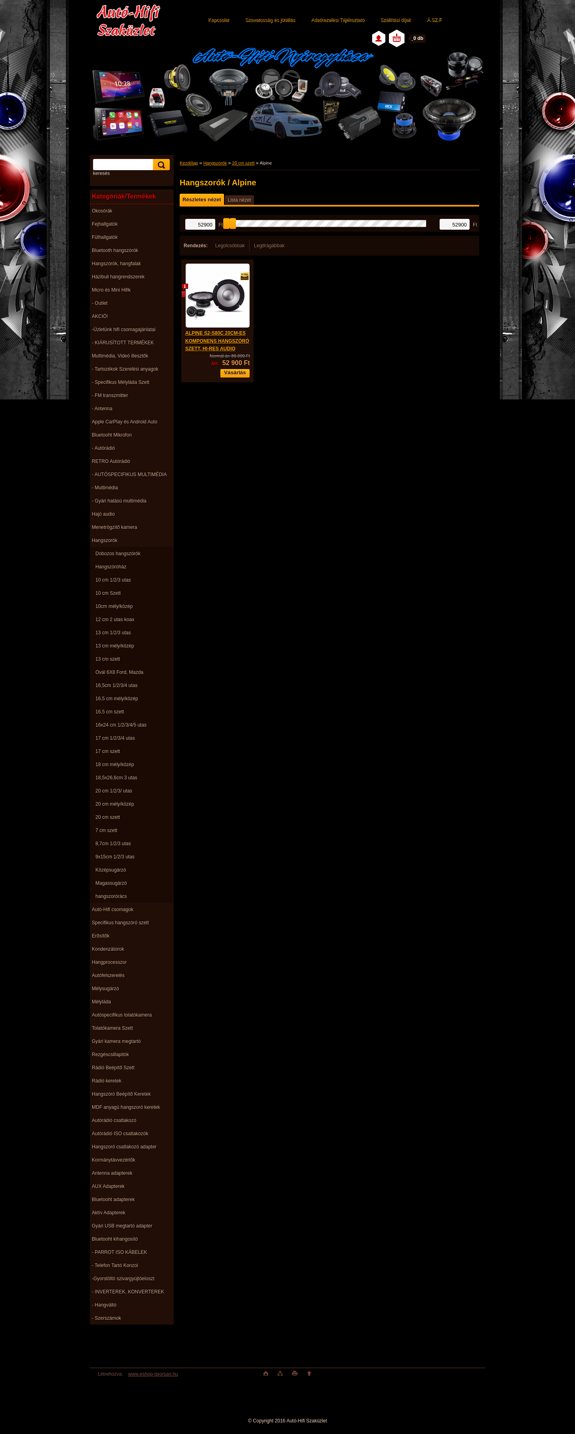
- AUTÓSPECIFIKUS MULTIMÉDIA (129, 474)
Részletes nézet (201, 200)
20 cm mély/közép (114, 804)
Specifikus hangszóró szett (120, 923)
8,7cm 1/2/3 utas (113, 843)
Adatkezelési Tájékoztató (337, 20)
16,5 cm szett (109, 712)
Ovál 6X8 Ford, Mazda (119, 672)
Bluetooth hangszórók (115, 250)
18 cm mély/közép (114, 764)
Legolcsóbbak (230, 245)
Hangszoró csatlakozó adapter (124, 1147)
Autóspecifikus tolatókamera (122, 1015)
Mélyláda (101, 1002)
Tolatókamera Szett (112, 1028)
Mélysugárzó (105, 988)
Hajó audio (103, 514)
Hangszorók (104, 540)
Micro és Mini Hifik (111, 290)
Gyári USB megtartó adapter (122, 1226)
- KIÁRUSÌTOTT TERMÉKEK (123, 343)
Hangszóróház (110, 567)
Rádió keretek (106, 1081)
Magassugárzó (111, 883)
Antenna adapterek (112, 1173)
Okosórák (102, 211)
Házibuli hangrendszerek (118, 277)
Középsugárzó (110, 870)
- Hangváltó (104, 1305)
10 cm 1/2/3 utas (113, 580)
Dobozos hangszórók (118, 553)
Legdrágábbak (269, 245)
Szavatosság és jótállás (270, 20)
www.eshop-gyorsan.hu (153, 1374)
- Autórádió (103, 448)
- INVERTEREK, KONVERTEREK (128, 1292)
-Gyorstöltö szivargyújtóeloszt (123, 1278)
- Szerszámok (106, 1318)
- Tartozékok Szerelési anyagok (125, 369)
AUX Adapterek (108, 1186)
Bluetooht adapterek (113, 1199)
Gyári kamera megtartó (116, 1041)
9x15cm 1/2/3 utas (115, 857)
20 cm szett (107, 817)
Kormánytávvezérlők (113, 1160)
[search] (160, 165)
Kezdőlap (189, 163)
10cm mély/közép (114, 606)
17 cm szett (107, 751)
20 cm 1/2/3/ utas (113, 791)
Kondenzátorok (108, 949)
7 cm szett (106, 830)
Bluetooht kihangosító (115, 1239)
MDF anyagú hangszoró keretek (126, 1107)
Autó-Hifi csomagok (112, 909)
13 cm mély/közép (114, 646)
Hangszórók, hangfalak (116, 263)
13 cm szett (107, 659)
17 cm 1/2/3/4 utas (115, 738)
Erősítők (100, 936)
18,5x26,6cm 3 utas (116, 778)
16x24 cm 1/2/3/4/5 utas (121, 725)
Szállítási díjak (395, 20)
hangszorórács (111, 896)
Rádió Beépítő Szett (113, 1068)
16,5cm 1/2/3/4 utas (116, 685)
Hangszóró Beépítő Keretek (121, 1094)
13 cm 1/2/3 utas (113, 633)
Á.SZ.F (434, 20)
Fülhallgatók (105, 237)
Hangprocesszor (109, 962)
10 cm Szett (108, 593)
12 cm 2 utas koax (114, 619)
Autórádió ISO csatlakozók (120, 1133)
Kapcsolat (218, 20)
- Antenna (102, 408)
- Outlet (99, 303)
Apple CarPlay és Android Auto (124, 422)
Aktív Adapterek (108, 1213)
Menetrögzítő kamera (114, 527)
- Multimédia (105, 488)
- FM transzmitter (110, 395)
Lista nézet (239, 200)
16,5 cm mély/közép (116, 698)
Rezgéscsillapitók (110, 1054)
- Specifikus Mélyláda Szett (120, 382)
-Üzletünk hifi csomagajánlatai (123, 329)
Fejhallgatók (105, 224)
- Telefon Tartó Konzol (115, 1265)
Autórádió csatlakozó (114, 1120)
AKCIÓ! (100, 316)
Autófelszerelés (108, 975)
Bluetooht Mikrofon (112, 435)
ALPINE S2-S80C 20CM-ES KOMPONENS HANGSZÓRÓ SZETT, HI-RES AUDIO (217, 341)
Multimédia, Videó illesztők (120, 356)
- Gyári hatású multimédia (119, 501)
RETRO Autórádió (111, 461)
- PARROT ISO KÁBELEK (119, 1252)
